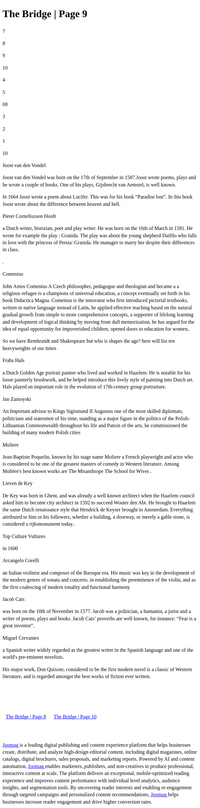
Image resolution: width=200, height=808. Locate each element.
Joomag (11, 745)
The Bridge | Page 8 (26, 716)
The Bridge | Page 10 (75, 716)
